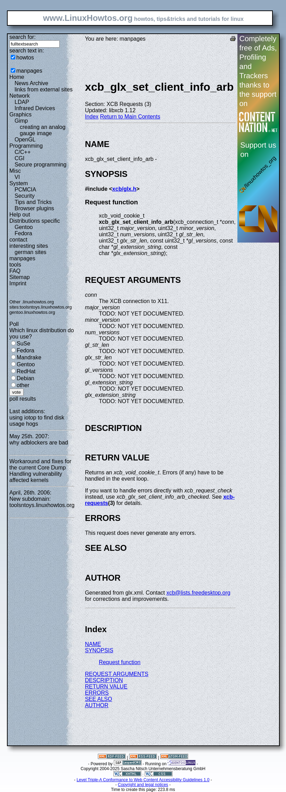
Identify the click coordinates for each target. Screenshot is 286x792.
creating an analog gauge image (43, 130)
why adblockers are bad (38, 443)
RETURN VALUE (106, 686)
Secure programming (40, 165)
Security (25, 196)
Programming (26, 146)
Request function (120, 662)
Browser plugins (34, 208)
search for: (22, 37)
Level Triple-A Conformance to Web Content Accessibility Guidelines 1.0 (143, 779)
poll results (22, 399)
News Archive (31, 83)
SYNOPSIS (99, 650)
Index (92, 117)
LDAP (22, 102)
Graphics (20, 114)
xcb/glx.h (124, 189)
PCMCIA (25, 190)
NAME (93, 644)
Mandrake (29, 357)
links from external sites (44, 89)
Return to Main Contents (130, 117)
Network (19, 96)
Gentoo (24, 227)
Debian (25, 378)
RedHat (26, 371)
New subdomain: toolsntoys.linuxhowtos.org (42, 502)
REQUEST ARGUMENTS (117, 674)
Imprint (17, 283)
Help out (19, 215)
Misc (15, 171)
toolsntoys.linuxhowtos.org (46, 307)
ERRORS (97, 693)
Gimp (21, 121)
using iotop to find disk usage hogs (36, 421)
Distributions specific (34, 221)
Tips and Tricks (33, 202)
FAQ (14, 271)
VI (17, 177)
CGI (19, 158)
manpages (29, 71)
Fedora (23, 233)
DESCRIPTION (104, 680)
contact (18, 240)
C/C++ (23, 152)
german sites (31, 252)
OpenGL (25, 139)
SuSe (23, 343)
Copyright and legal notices (143, 784)
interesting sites (28, 246)
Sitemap (19, 277)
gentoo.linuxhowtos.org (32, 312)
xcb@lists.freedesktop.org (198, 593)
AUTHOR (97, 705)
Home (16, 77)
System (18, 183)
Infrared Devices (35, 108)
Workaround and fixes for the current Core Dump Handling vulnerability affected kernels (40, 470)
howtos (25, 57)
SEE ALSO (98, 699)
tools (15, 265)
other (23, 385)
